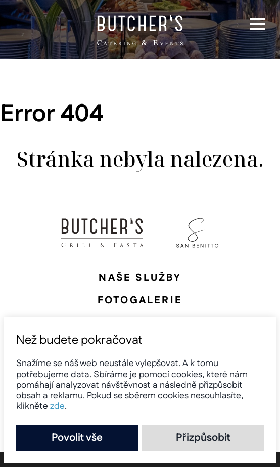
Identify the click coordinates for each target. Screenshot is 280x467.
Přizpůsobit (203, 437)
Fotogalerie (140, 300)
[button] (257, 24)
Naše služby (140, 278)
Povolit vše (77, 437)
